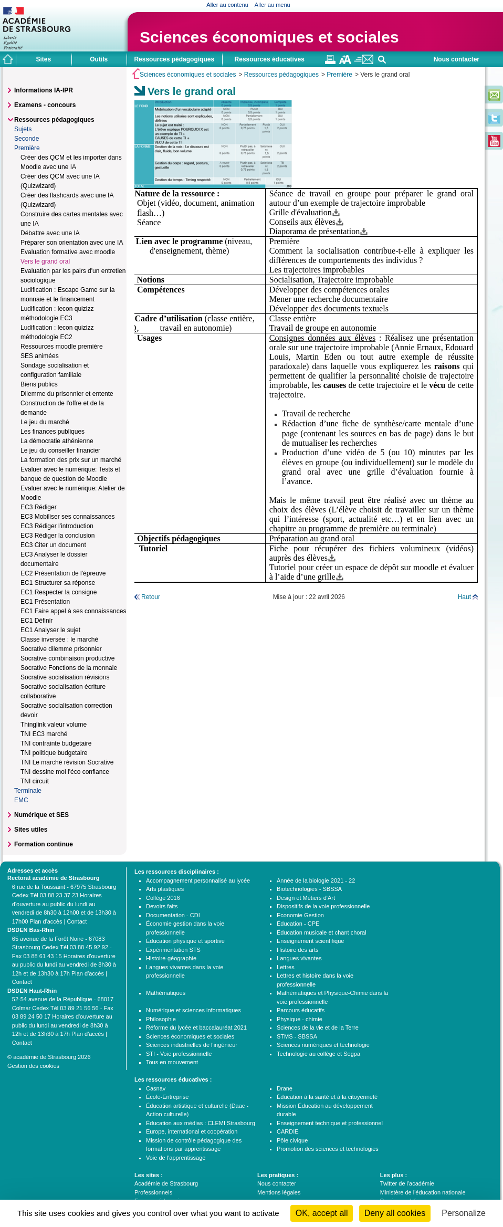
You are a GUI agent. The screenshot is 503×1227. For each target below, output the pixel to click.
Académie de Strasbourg (166, 1183)
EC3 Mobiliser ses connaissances (67, 516)
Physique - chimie (299, 1019)
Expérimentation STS (173, 950)
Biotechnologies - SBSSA (309, 889)
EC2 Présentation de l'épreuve (63, 573)
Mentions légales (279, 1192)
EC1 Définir (36, 620)
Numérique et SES (41, 815)
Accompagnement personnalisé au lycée (198, 880)
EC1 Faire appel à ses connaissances (73, 611)
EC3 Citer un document (53, 545)
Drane (284, 1088)
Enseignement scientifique (310, 941)
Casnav (155, 1088)
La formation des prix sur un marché (70, 460)
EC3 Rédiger (38, 507)
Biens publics (39, 384)
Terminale (27, 790)
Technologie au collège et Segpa (318, 1054)
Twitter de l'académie (407, 1183)
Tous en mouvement (172, 1062)
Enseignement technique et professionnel (330, 1123)
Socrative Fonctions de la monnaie (68, 668)
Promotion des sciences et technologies (328, 1149)
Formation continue (43, 844)
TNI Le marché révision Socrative (66, 762)
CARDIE (288, 1131)
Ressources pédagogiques (281, 74)
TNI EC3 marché (43, 734)
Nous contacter (456, 59)
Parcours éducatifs (300, 1010)
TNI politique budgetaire (53, 753)
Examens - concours (45, 105)
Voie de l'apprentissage (175, 1158)
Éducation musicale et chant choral (321, 932)
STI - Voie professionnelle (179, 1054)
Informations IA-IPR (43, 90)
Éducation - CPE (298, 923)
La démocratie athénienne (56, 441)
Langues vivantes (299, 958)
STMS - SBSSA (297, 1036)
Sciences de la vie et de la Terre (318, 1027)
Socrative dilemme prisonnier (61, 649)
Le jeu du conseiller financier (60, 450)
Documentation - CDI (173, 915)
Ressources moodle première (61, 346)
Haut (464, 597)
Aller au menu (272, 5)
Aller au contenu (227, 5)
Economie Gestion (300, 915)
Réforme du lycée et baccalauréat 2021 (196, 1027)
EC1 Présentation (45, 601)
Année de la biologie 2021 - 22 (316, 880)
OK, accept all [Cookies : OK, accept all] (322, 1213)
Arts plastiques (165, 889)
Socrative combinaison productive (67, 658)
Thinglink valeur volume (53, 724)
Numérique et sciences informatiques (193, 1010)
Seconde (26, 138)
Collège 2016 (163, 898)
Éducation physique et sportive (185, 941)
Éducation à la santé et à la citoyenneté (327, 1097)
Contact (77, 921)
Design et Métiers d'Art (306, 898)
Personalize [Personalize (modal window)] (464, 1213)
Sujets (23, 129)
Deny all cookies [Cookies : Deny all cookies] (395, 1213)
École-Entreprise (167, 1097)
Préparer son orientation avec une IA (71, 242)
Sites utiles (30, 829)
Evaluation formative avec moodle (67, 252)
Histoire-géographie (171, 958)
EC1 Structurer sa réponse (57, 582)
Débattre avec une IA (50, 233)
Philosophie (161, 1019)
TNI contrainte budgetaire (55, 743)
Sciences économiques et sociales (269, 37)
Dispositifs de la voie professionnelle (323, 906)
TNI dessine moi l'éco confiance (64, 771)
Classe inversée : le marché (59, 639)
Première (339, 74)
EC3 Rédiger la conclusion (57, 535)
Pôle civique (292, 1140)
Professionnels (153, 1192)
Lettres (286, 967)
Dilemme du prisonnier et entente (66, 393)
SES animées (39, 356)
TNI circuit (34, 781)
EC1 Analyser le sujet (50, 630)
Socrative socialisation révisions (64, 677)
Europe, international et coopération (191, 1131)
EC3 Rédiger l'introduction (56, 526)
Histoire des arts (297, 950)
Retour (150, 597)
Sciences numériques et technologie (323, 1045)
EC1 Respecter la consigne (58, 592)
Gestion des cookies (33, 1066)
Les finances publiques (52, 431)
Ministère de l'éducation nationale (423, 1192)
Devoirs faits (162, 906)
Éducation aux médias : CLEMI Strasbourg (200, 1123)
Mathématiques (165, 993)
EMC (21, 800)
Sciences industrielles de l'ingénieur (191, 1045)
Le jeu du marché (44, 422)
